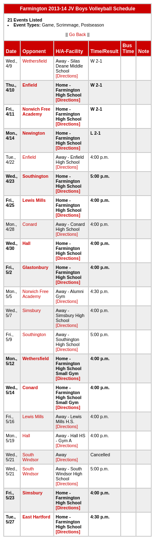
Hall (26, 243)
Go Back (77, 34)
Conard (29, 224)
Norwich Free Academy (36, 111)
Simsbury (31, 310)
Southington (35, 176)
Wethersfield (34, 60)
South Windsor (30, 457)
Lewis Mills (33, 200)
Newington (33, 133)
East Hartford (36, 516)
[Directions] (67, 75)
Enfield (29, 84)
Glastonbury (35, 267)
